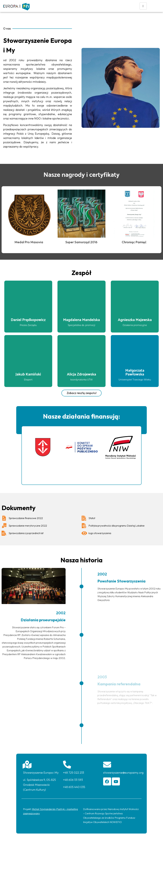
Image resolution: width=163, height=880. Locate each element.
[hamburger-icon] (143, 6)
